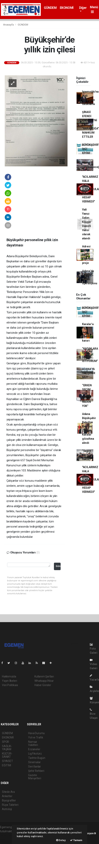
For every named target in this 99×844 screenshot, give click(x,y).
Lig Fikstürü (35, 753)
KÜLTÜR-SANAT (7, 755)
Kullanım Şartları (44, 676)
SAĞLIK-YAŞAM (7, 748)
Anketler (7, 796)
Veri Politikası (10, 685)
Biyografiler (9, 800)
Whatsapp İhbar (44, 680)
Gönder (58, 566)
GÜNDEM (50, 8)
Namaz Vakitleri (33, 743)
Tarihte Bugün (36, 757)
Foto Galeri (93, 648)
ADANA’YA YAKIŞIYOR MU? (88, 373)
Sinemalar (34, 762)
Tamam (76, 840)
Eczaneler (34, 749)
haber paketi (7, 835)
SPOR (5, 741)
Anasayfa (8, 24)
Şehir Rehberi (36, 770)
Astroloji (7, 809)
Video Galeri (93, 664)
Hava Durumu (36, 733)
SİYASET (7, 761)
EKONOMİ (67, 8)
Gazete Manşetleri (34, 777)
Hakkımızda (9, 676)
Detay (61, 840)
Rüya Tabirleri (10, 804)
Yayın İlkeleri (9, 680)
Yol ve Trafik (35, 737)
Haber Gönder (42, 685)
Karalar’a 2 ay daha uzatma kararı (88, 332)
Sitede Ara (8, 791)
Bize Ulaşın (94, 713)
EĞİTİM (6, 765)
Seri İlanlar (34, 766)
